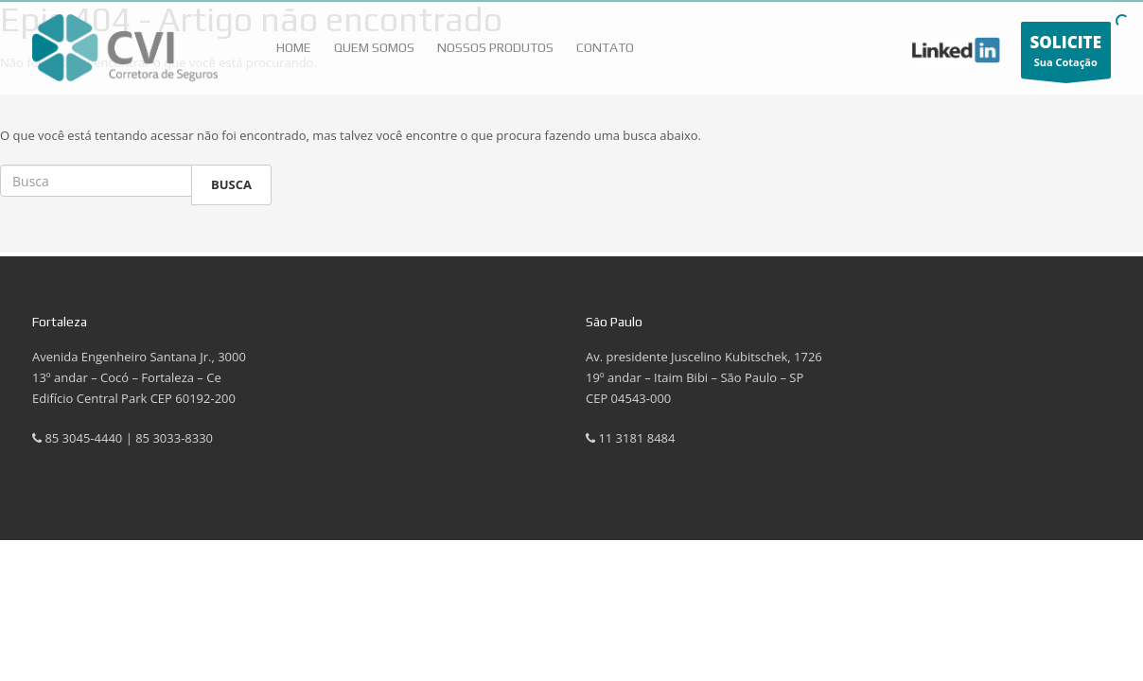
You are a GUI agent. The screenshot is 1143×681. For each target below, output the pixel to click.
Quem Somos (374, 47)
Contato (605, 47)
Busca (231, 184)
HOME (293, 47)
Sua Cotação (1066, 55)
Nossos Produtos (495, 47)
